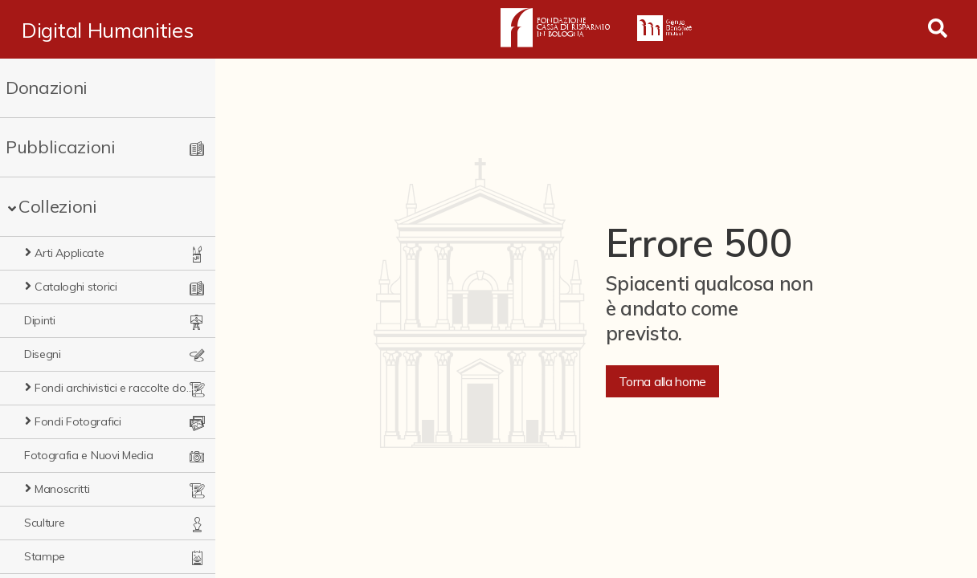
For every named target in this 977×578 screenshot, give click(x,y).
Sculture (44, 522)
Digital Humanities (107, 30)
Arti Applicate (69, 253)
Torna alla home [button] (662, 381)
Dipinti (39, 320)
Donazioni (47, 87)
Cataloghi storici (76, 286)
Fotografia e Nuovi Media (88, 455)
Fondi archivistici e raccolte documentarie (116, 388)
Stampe (44, 556)
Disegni (42, 354)
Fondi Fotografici (78, 421)
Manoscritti (62, 489)
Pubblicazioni (61, 147)
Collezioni (57, 206)
